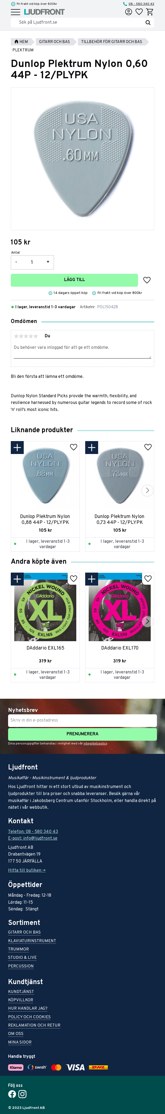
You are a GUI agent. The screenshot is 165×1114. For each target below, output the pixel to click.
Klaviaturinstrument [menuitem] (32, 941)
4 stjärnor (30, 336)
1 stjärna (16, 336)
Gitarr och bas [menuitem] (24, 933)
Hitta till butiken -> (27, 870)
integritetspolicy (95, 744)
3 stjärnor (25, 336)
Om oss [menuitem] (15, 1034)
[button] (15, 12)
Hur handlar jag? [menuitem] (27, 1009)
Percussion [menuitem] (21, 966)
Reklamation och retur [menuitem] (34, 1026)
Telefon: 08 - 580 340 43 (33, 832)
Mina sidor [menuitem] (20, 1043)
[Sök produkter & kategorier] (80, 22)
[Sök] (148, 22)
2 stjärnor (21, 336)
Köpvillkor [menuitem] (20, 1000)
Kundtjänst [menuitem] (21, 992)
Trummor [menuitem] (18, 950)
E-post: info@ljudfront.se (32, 838)
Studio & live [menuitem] (22, 958)
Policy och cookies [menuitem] (29, 1017)
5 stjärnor (35, 336)
